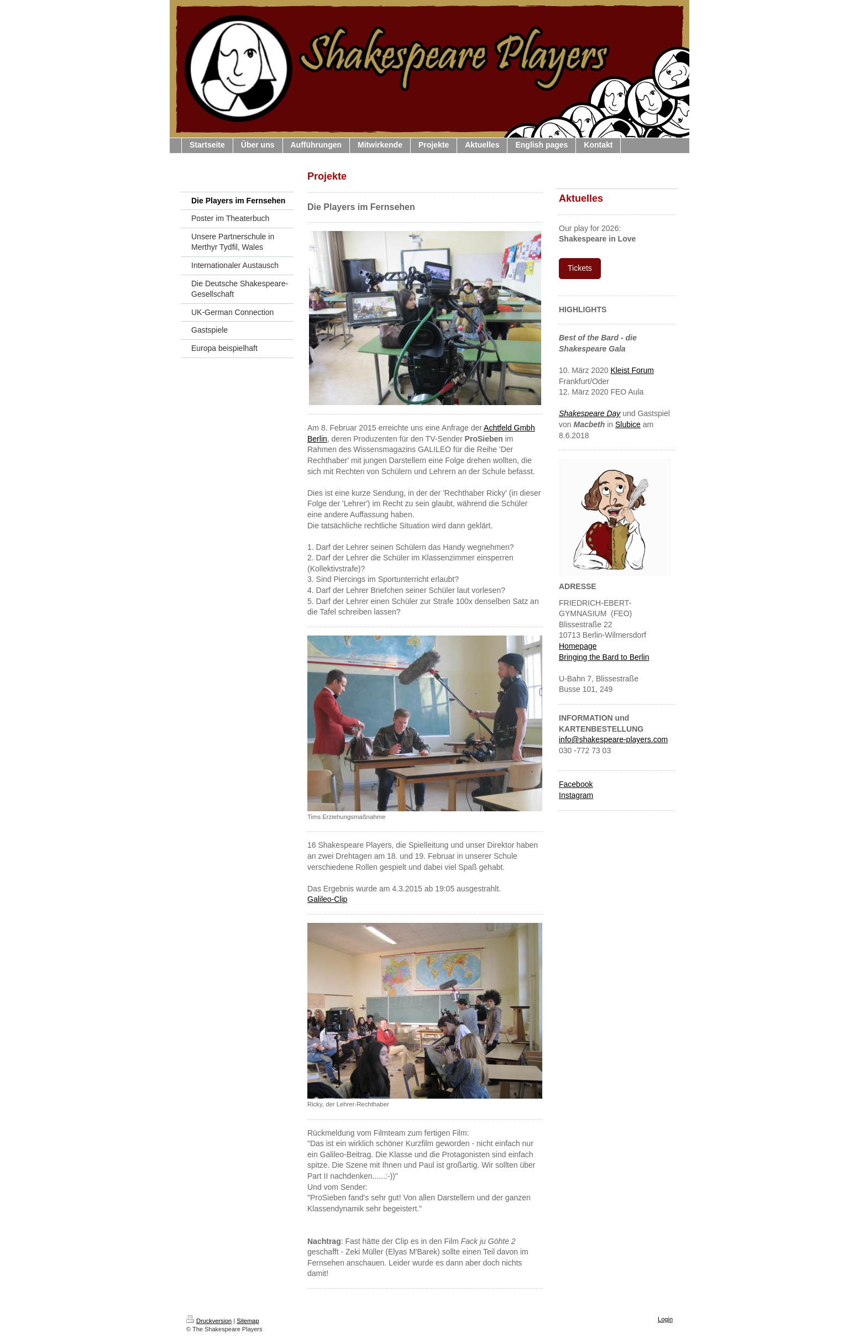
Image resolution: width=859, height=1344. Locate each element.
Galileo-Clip (327, 899)
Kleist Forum (632, 370)
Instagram (576, 795)
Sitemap (248, 1320)
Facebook (576, 784)
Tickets (580, 268)
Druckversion (209, 1320)
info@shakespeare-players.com (613, 739)
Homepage (578, 646)
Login (665, 1319)
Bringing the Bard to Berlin (604, 657)
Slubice (628, 424)
